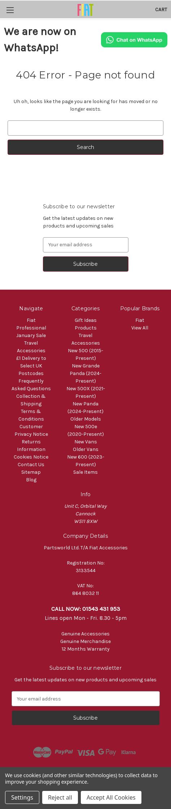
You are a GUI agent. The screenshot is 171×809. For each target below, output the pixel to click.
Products (86, 328)
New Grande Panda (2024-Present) (85, 373)
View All (139, 328)
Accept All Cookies (111, 797)
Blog (31, 480)
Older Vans (85, 449)
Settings (22, 797)
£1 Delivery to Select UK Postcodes (31, 365)
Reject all (60, 797)
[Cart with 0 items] (161, 9)
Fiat (139, 320)
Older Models (85, 419)
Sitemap (31, 472)
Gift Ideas (86, 320)
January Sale (31, 335)
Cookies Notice (31, 457)
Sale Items (85, 472)
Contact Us (31, 464)
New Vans (85, 442)
